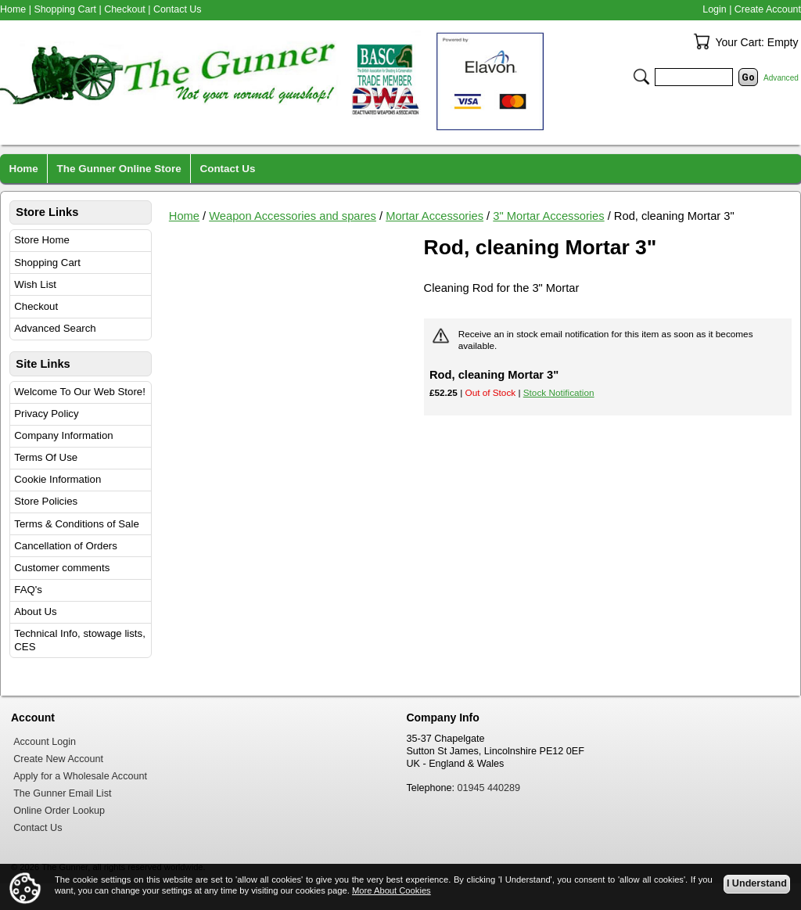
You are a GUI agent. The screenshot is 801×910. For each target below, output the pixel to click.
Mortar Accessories (434, 216)
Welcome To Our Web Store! (79, 391)
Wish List (35, 284)
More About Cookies (391, 890)
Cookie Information (57, 479)
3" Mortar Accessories (548, 216)
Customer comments (62, 568)
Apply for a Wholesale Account (80, 776)
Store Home (42, 240)
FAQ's (28, 589)
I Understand (757, 883)
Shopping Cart (47, 262)
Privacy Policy (46, 413)
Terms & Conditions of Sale (76, 524)
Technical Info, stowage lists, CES (79, 640)
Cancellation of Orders (65, 546)
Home (184, 216)
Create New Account (58, 759)
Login (714, 9)
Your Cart (702, 41)
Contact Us (177, 9)
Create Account (768, 9)
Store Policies (45, 501)
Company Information (63, 435)
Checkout (36, 306)
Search (641, 77)
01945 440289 (489, 787)
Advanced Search (54, 328)
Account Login (44, 741)
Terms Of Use (45, 457)
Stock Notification (558, 392)
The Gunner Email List (62, 793)
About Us (35, 611)
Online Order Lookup (59, 810)
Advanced (781, 78)
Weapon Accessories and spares (292, 216)
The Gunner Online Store (119, 168)
